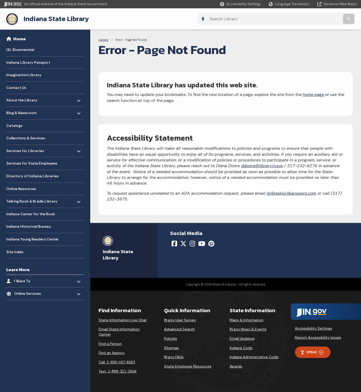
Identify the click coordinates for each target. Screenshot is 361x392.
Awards (236, 365)
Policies (170, 337)
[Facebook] (174, 243)
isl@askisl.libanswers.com (291, 192)
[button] (240, 4)
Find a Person (110, 343)
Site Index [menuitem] (14, 251)
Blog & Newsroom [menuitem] (21, 110)
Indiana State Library (54, 18)
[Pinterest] (211, 243)
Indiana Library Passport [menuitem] (28, 61)
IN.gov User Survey (180, 319)
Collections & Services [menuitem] (25, 137)
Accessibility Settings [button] (313, 327)
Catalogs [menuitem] (14, 124)
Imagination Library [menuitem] (23, 74)
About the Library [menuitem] (21, 98)
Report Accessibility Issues (318, 337)
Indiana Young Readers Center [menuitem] (32, 238)
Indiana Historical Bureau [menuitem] (28, 226)
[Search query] (313, 19)
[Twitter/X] (183, 243)
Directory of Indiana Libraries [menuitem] (32, 175)
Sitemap (171, 347)
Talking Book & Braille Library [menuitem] (31, 199)
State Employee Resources (187, 365)
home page (313, 94)
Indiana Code (241, 347)
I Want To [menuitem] (29, 279)
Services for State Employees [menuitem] (31, 162)
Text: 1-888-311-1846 (117, 370)
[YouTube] (201, 243)
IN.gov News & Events (248, 328)
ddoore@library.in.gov (262, 165)
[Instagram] (192, 243)
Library (103, 39)
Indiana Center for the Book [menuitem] (30, 213)
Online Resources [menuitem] (21, 188)
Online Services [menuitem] (29, 291)
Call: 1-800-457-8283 (117, 361)
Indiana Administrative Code (254, 356)
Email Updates (242, 337)
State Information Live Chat (123, 319)
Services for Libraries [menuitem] (25, 148)
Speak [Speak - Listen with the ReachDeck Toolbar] (312, 351)
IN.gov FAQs (174, 356)
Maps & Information (246, 319)
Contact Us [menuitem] (16, 86)
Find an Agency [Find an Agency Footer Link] (112, 352)
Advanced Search (179, 328)
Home (19, 38)
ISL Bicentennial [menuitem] (20, 49)
